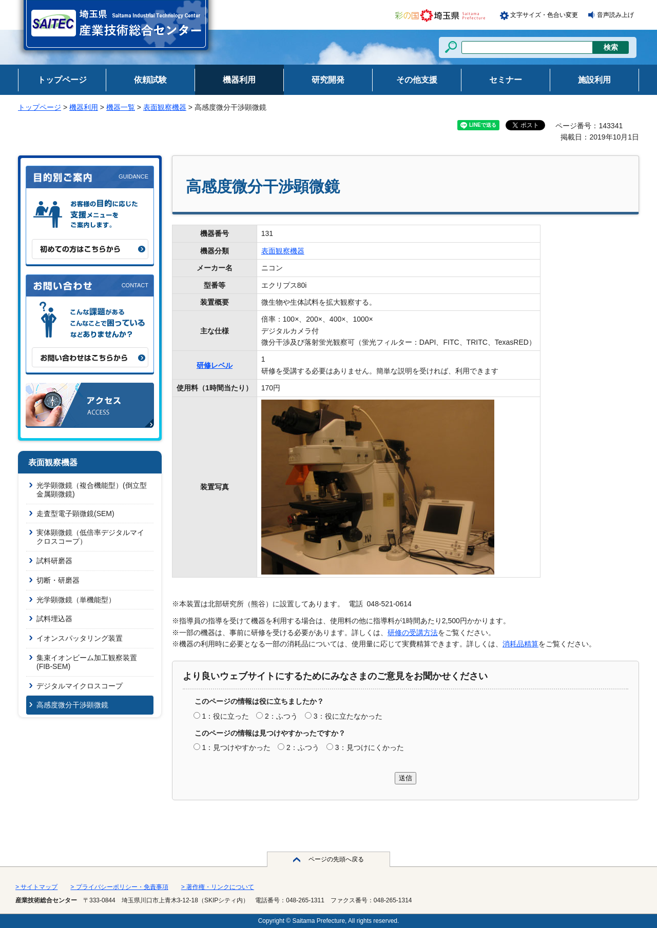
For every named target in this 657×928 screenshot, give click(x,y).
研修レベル (215, 365)
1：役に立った (225, 716)
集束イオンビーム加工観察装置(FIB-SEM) (86, 662)
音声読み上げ (615, 14)
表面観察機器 (164, 107)
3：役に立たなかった (348, 716)
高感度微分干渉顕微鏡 (72, 705)
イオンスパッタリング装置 (79, 638)
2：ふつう (281, 716)
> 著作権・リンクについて (217, 887)
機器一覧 (120, 107)
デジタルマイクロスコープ (79, 686)
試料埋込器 (54, 619)
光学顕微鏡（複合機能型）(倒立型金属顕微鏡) (91, 489)
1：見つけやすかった (236, 747)
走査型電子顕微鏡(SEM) (75, 513)
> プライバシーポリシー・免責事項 (119, 887)
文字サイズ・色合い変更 (544, 14)
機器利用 (83, 107)
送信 (405, 778)
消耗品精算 (520, 644)
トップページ (39, 107)
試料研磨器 (54, 561)
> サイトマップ (36, 887)
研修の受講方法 (413, 632)
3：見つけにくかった (369, 747)
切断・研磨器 (58, 580)
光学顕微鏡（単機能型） (75, 600)
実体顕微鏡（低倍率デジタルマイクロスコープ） (90, 536)
